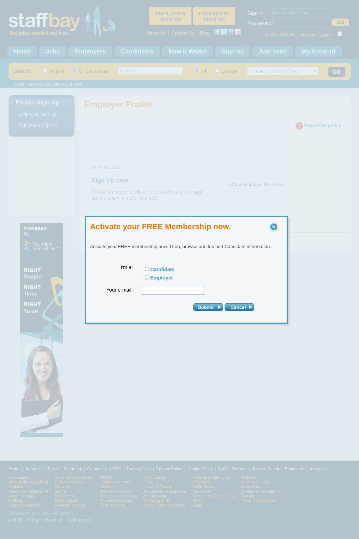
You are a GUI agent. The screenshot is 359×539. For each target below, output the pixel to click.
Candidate (162, 269)
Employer (161, 278)
